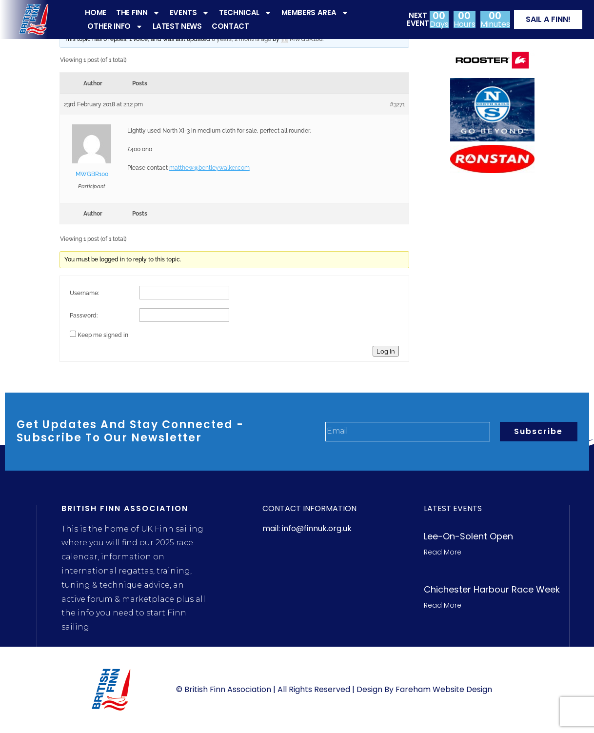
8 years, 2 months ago (241, 39)
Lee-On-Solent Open (468, 536)
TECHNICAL (245, 13)
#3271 (397, 104)
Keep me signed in (103, 335)
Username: (84, 293)
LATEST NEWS (177, 26)
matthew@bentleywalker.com (209, 167)
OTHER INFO (115, 26)
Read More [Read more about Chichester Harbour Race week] (442, 605)
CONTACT (230, 26)
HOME (95, 12)
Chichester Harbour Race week (492, 589)
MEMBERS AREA (314, 13)
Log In (385, 351)
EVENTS (189, 13)
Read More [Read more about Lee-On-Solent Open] (442, 552)
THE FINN (138, 13)
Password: (84, 315)
